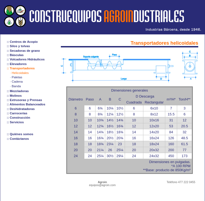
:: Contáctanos (18, 138)
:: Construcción (18, 117)
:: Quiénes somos (20, 134)
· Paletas (16, 77)
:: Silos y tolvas (18, 46)
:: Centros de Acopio (22, 41)
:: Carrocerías (17, 113)
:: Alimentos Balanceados (26, 104)
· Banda (15, 86)
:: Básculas (15, 55)
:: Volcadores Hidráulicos (26, 59)
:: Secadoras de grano (23, 50)
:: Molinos (14, 95)
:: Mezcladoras (18, 91)
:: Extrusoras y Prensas (24, 100)
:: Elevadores (17, 64)
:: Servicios (15, 122)
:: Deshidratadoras (21, 109)
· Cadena (16, 81)
